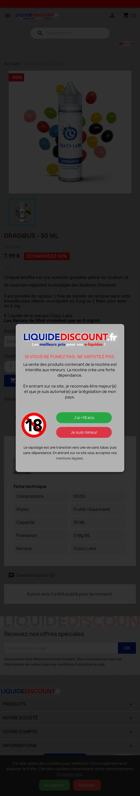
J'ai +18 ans (84, 417)
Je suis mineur (84, 432)
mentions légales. (70, 458)
